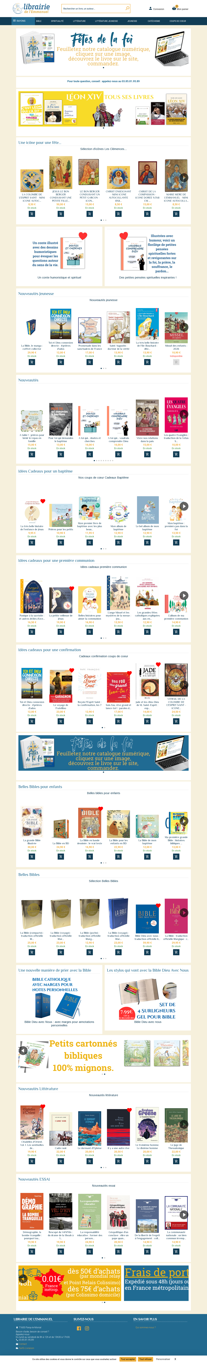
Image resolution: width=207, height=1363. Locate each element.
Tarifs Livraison (25, 1348)
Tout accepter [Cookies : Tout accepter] (128, 1359)
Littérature (79, 21)
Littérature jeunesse (106, 21)
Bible (38, 21)
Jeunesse (132, 21)
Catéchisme (154, 21)
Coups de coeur (178, 21)
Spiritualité (57, 21)
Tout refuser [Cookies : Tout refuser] (145, 1359)
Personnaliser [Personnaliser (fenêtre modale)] (163, 1359)
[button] (103, 67)
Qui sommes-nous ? (146, 1327)
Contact (21, 1344)
